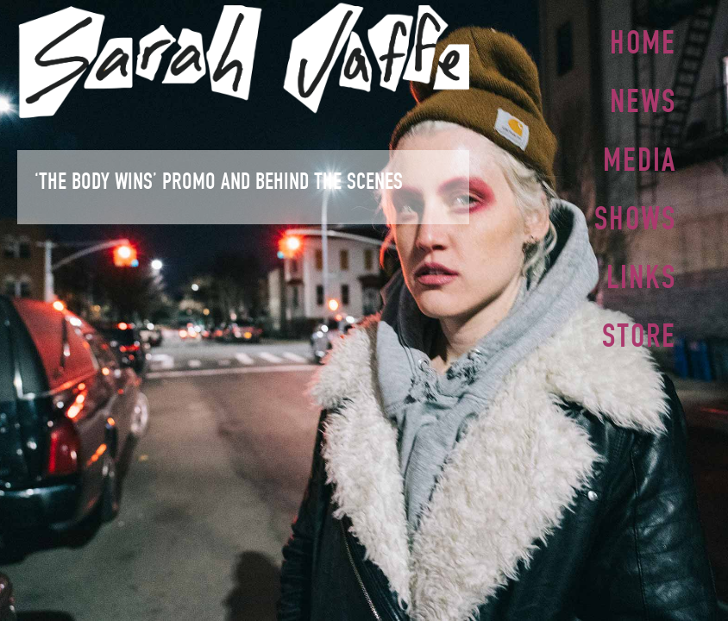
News (643, 99)
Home (643, 42)
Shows (635, 213)
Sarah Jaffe (243, 60)
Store (639, 327)
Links (641, 270)
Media (639, 156)
